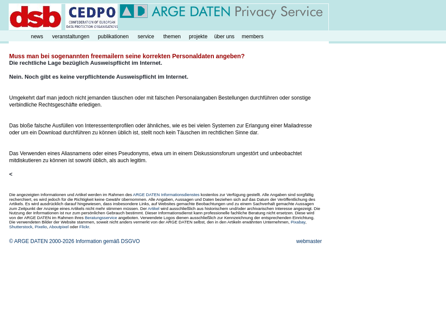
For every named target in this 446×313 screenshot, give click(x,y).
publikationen (113, 36)
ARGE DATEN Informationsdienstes (166, 194)
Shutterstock (20, 226)
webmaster (309, 241)
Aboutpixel (59, 226)
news (37, 36)
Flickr (84, 226)
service (146, 36)
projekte (198, 36)
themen (172, 36)
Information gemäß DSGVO (108, 241)
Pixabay (298, 222)
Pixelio (41, 226)
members (253, 36)
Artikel (153, 208)
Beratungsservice (101, 217)
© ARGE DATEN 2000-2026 (41, 241)
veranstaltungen (70, 36)
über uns (224, 36)
